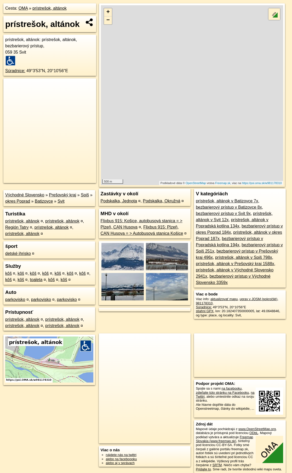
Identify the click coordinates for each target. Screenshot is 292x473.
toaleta (36, 279)
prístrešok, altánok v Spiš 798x (243, 257)
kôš (8, 273)
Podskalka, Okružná (161, 201)
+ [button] (108, 12)
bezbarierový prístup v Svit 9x (223, 213)
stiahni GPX (205, 311)
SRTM (217, 465)
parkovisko (15, 299)
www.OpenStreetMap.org (257, 429)
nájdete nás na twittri (121, 455)
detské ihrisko (18, 253)
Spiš (85, 195)
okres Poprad (17, 201)
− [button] (108, 20)
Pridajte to (203, 469)
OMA (23, 8)
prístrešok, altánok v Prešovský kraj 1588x (235, 263)
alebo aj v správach (120, 463)
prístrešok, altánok (49, 8)
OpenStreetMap (196, 183)
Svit (61, 201)
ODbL (253, 433)
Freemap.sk (222, 183)
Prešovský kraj (62, 195)
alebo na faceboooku (121, 459)
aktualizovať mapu (224, 299)
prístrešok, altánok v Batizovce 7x (227, 201)
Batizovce (44, 201)
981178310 (204, 303)
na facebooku (231, 388)
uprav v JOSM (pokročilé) (258, 299)
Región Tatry (17, 227)
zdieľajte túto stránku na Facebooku (222, 393)
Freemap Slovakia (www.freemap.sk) (224, 439)
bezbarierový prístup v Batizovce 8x (229, 207)
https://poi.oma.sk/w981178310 (262, 183)
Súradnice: (15, 71)
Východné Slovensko (24, 195)
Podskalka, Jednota (119, 201)
